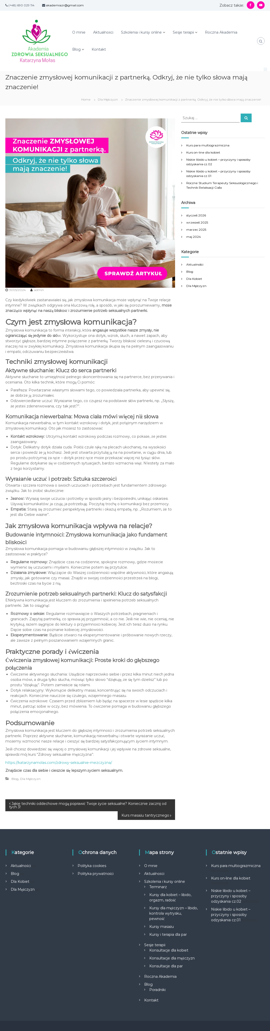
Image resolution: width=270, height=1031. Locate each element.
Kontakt (99, 49)
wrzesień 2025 (197, 222)
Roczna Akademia (221, 32)
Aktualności (103, 32)
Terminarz (158, 887)
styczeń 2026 (196, 215)
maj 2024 (193, 237)
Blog (76, 49)
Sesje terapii (183, 32)
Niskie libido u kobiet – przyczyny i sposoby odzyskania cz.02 (230, 896)
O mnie (78, 32)
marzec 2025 (196, 229)
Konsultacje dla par (166, 966)
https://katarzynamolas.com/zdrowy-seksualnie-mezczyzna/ (58, 762)
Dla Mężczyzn (108, 99)
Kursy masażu (161, 926)
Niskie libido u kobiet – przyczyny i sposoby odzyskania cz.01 (230, 914)
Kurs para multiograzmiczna (207, 145)
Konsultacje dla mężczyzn (171, 958)
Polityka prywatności (96, 873)
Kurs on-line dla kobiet (203, 152)
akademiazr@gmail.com (65, 5)
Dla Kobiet (194, 279)
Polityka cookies (92, 865)
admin (39, 290)
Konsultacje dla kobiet (168, 950)
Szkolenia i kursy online (141, 32)
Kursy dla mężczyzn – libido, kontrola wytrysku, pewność (173, 913)
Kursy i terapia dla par (168, 934)
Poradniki (157, 989)
